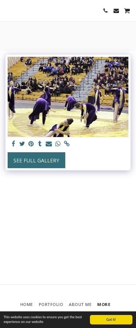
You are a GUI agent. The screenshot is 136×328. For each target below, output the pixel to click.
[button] (8, 10)
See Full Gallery (36, 160)
